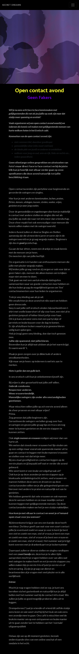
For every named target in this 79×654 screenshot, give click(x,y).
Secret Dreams (11, 5)
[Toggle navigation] (73, 5)
